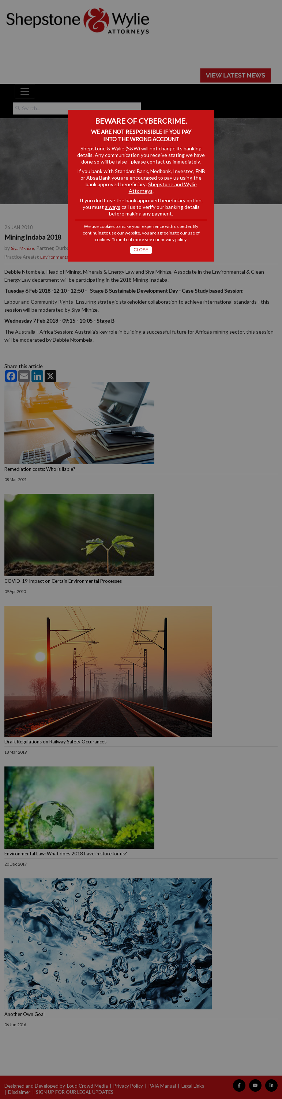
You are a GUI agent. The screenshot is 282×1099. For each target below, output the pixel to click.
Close (141, 249)
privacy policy (173, 239)
